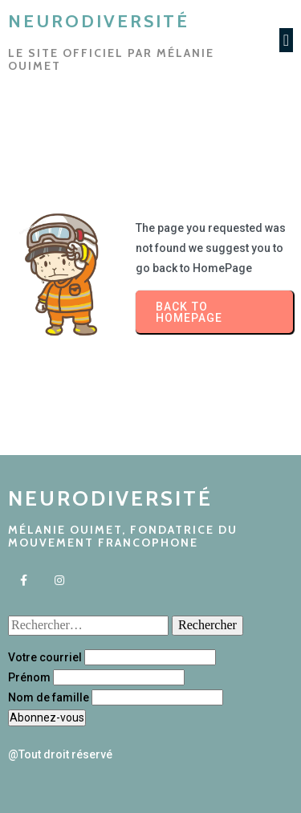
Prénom (29, 677)
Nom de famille (48, 697)
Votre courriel (45, 657)
